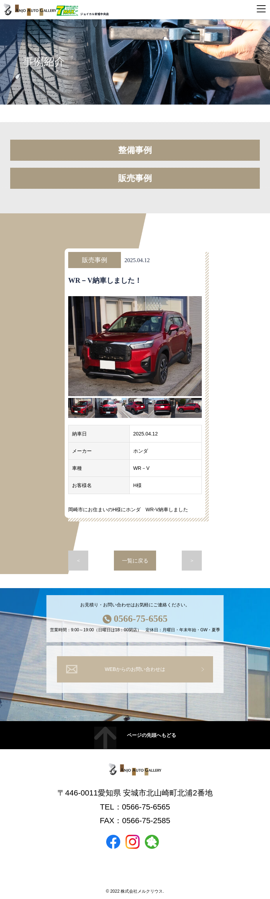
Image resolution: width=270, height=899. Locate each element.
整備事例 (135, 150)
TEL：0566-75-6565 (135, 807)
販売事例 (135, 178)
